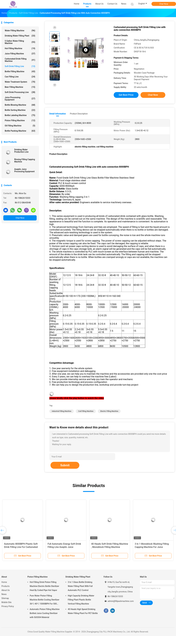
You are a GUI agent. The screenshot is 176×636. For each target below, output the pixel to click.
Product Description (79, 114)
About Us (5, 590)
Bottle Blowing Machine (20, 104)
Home (4, 582)
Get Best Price (126, 95)
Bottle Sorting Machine (20, 110)
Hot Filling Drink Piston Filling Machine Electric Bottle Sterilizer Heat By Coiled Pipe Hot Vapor (44, 586)
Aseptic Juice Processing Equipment (24, 170)
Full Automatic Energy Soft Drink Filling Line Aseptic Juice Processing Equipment (64, 547)
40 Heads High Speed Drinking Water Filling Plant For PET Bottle (83, 611)
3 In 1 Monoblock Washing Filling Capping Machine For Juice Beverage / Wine (152, 547)
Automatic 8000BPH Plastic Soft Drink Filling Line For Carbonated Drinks (21, 547)
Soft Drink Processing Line (20, 92)
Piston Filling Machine (20, 120)
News (3, 594)
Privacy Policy (7, 606)
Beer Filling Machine (20, 87)
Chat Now (163, 4)
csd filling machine (85, 411)
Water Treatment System (20, 81)
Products (5, 586)
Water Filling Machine (20, 30)
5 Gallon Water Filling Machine (20, 42)
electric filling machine (109, 411)
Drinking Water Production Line (21, 150)
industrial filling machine (61, 411)
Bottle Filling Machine (20, 71)
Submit (65, 465)
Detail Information (57, 114)
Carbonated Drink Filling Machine (20, 60)
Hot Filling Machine (20, 48)
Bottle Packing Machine (20, 130)
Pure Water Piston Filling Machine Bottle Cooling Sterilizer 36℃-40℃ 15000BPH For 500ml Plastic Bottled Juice (44, 600)
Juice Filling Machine (20, 53)
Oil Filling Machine (20, 125)
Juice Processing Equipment (20, 98)
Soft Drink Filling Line (20, 66)
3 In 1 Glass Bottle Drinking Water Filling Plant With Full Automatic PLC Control (80, 586)
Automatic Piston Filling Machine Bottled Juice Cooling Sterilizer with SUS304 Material (45, 613)
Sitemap (5, 598)
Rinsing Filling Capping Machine (24, 160)
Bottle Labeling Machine (20, 115)
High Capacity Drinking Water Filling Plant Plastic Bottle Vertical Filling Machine (81, 600)
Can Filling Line (20, 76)
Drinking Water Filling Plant (20, 35)
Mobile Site (6, 602)
